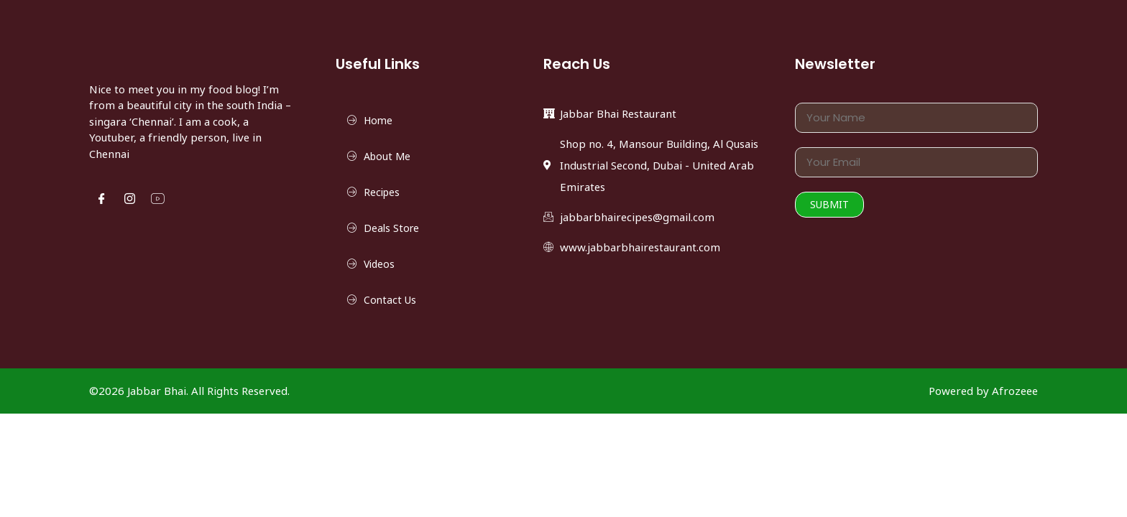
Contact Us (390, 300)
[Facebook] (101, 199)
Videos (379, 264)
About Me (387, 156)
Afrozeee (1015, 390)
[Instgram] (129, 199)
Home (378, 120)
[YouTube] (157, 199)
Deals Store (392, 222)
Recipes (382, 192)
